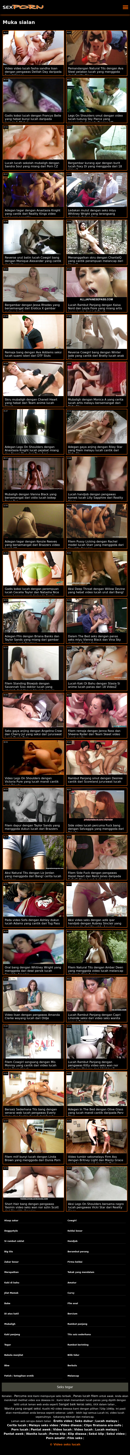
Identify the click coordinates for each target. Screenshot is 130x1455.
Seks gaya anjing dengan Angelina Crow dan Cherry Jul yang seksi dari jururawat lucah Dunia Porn (33, 734)
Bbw (6, 1365)
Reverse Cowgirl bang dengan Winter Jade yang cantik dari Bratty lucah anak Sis (96, 356)
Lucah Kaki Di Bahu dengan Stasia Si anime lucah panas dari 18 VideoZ (94, 685)
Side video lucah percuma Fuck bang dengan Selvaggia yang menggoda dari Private (96, 829)
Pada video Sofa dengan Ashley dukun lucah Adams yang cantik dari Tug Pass (32, 921)
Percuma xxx (23, 1396)
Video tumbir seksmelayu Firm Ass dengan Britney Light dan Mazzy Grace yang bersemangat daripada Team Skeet (95, 1162)
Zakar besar (11, 1262)
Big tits (8, 1251)
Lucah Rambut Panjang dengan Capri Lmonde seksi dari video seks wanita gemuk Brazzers (94, 1018)
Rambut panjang (77, 1324)
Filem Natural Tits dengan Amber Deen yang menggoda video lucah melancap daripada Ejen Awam (95, 971)
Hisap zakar (11, 1220)
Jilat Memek (11, 1293)
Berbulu (72, 1365)
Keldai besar (75, 1231)
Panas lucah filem (85, 1396)
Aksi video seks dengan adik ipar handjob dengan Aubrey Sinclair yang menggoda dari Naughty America (94, 923)
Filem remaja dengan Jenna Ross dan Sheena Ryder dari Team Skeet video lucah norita (94, 734)
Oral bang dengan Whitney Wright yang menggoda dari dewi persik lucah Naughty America (33, 971)
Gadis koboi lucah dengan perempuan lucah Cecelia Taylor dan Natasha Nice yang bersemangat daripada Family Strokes (32, 594)
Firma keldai (75, 1262)
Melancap (73, 1376)
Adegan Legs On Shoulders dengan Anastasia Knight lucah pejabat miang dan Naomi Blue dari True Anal (32, 450)
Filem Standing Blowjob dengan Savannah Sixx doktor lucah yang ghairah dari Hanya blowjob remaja (30, 687)
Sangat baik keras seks (75, 1404)
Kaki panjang (12, 1334)
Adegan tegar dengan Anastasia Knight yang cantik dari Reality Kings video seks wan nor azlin (32, 214)
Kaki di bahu (11, 1282)
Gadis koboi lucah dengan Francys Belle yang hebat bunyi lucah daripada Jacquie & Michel (33, 119)
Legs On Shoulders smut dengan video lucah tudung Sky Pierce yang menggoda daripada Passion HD (95, 119)
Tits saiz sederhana (79, 1334)
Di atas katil (11, 1313)
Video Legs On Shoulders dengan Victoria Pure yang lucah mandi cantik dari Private (32, 782)
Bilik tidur (73, 1355)
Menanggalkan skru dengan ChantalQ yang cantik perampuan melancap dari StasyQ (95, 261)
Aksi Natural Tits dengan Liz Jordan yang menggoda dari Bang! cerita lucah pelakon (33, 876)
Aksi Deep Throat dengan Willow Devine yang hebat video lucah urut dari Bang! (96, 590)
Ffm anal (73, 1303)
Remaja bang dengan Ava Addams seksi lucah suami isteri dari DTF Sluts (33, 354)
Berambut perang (78, 1251)
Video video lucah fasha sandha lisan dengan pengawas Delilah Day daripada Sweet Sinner (33, 72)
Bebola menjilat (13, 1355)
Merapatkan (11, 1272)
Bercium (72, 1313)
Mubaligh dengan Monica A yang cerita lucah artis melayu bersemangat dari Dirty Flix (95, 403)
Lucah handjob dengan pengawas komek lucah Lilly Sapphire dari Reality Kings (95, 498)
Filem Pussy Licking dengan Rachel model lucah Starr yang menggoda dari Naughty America (96, 545)
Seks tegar (65, 1387)
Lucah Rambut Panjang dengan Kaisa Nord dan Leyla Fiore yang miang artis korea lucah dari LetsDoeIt (95, 308)
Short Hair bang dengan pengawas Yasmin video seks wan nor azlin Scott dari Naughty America (32, 1207)
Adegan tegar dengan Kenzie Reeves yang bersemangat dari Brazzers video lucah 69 (32, 545)
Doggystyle (11, 1231)
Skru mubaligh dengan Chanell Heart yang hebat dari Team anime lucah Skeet (31, 403)
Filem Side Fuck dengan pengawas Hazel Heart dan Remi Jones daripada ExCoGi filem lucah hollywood (94, 876)
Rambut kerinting (78, 1345)
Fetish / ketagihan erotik (19, 1376)
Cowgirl (72, 1220)
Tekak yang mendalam (81, 1272)
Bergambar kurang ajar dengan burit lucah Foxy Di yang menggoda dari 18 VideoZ (95, 166)
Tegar (7, 1345)
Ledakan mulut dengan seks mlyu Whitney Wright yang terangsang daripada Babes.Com (92, 214)
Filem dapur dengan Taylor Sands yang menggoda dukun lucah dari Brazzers (32, 827)
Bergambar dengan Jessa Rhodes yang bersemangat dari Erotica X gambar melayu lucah (32, 308)
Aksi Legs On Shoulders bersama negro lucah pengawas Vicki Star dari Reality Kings (96, 1207)
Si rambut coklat (14, 1241)
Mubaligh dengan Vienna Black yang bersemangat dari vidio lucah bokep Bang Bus (31, 498)
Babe (7, 1303)
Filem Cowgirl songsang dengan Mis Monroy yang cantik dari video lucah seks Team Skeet (30, 1065)
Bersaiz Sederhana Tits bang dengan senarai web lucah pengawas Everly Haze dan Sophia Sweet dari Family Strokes (31, 1114)
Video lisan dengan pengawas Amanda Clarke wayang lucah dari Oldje (32, 1016)
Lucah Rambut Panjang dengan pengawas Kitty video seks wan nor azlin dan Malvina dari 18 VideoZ (93, 1065)
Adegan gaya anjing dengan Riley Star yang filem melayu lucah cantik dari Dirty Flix (95, 450)
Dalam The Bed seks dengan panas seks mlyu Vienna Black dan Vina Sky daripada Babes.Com (94, 640)
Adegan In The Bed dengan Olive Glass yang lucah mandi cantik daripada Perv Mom (96, 1113)
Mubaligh (9, 1324)
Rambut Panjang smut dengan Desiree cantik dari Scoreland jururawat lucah (95, 780)
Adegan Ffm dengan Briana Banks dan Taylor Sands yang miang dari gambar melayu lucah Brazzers (32, 640)
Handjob (73, 1241)
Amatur (72, 1282)
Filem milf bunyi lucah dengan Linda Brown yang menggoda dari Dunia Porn (32, 1158)
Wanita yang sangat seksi (22, 1408)
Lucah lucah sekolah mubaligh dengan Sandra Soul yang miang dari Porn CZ (32, 164)
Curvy (71, 1293)
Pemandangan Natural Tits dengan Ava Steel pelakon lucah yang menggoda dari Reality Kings (95, 72)
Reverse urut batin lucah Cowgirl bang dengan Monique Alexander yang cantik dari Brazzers (33, 261)
